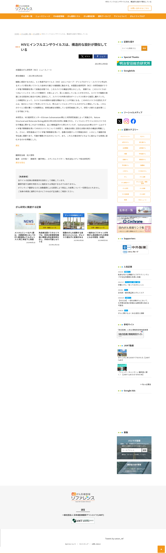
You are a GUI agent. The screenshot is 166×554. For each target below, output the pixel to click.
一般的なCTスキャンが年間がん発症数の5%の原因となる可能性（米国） (97, 227)
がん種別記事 (89, 16)
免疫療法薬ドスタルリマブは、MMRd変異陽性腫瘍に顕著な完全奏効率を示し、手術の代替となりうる (49, 230)
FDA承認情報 (58, 16)
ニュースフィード (43, 16)
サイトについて (120, 16)
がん (125, 169)
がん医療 (142, 181)
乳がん (142, 129)
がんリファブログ (137, 16)
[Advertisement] (136, 83)
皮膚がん (125, 152)
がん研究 (125, 181)
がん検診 (142, 187)
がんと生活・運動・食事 (142, 175)
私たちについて (70, 537)
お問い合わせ (96, 537)
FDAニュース (142, 192)
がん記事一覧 (26, 16)
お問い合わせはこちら (139, 8)
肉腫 (125, 146)
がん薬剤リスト (73, 16)
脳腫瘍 (142, 158)
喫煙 (125, 192)
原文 (17, 138)
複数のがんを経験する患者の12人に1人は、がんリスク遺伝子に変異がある (73, 227)
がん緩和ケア (125, 175)
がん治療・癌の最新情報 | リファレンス (41, 550)
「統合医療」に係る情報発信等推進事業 (132, 322)
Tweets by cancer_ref (114, 531)
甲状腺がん (125, 158)
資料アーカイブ (104, 16)
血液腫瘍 (125, 140)
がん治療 (142, 169)
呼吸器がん (142, 146)
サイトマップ (83, 537)
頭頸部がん (142, 152)
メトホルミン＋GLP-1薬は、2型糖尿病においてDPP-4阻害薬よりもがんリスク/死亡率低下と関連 (25, 228)
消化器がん (142, 135)
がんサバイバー (125, 129)
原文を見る (20, 155)
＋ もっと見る (145, 377)
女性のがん (125, 135)
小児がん (125, 164)
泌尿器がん (142, 140)
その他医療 (125, 187)
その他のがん (142, 164)
